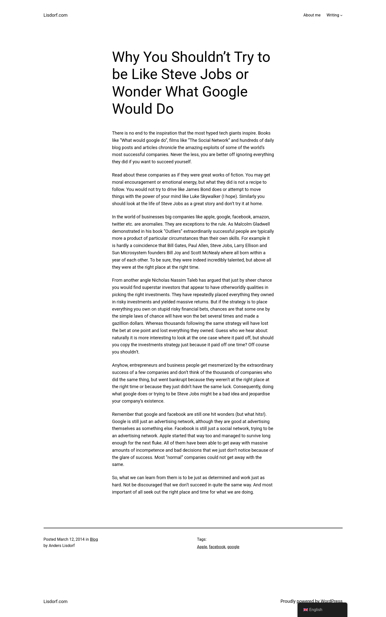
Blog (94, 539)
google (233, 546)
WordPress (331, 601)
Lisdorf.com (56, 15)
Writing (333, 15)
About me (312, 15)
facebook (217, 546)
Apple (202, 546)
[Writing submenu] (341, 15)
